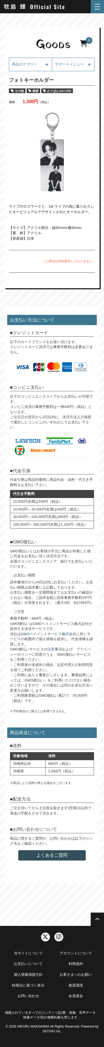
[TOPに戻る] (97, 919)
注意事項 (54, 649)
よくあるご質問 (51, 855)
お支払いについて (28, 964)
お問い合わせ (28, 996)
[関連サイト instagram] (58, 937)
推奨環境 (76, 985)
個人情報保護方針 (28, 974)
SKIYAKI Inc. (51, 1031)
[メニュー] (97, 6)
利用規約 (76, 964)
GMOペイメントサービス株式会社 (48, 634)
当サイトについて (28, 953)
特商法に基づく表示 (28, 985)
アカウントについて (76, 953)
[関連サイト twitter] (45, 937)
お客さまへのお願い (76, 974)
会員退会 (76, 996)
